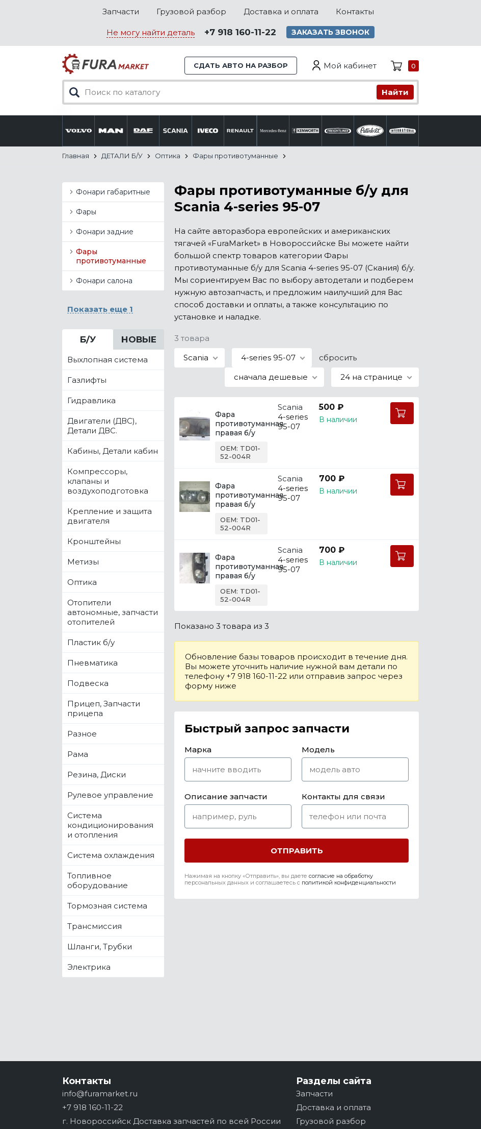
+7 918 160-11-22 (240, 32)
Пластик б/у (91, 642)
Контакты (355, 11)
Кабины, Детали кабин (112, 451)
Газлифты (86, 380)
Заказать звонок (330, 32)
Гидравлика (91, 400)
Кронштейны (94, 541)
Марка (197, 749)
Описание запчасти (226, 796)
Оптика (82, 582)
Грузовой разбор (191, 11)
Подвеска (88, 683)
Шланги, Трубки (99, 946)
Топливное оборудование (97, 880)
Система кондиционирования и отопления (110, 825)
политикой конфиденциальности (349, 882)
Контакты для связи (343, 796)
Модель (318, 749)
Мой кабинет (350, 65)
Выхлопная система (107, 359)
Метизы (83, 562)
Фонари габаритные (113, 192)
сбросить (338, 357)
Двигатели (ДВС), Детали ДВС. (102, 425)
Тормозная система (107, 906)
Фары (86, 211)
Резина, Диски (96, 774)
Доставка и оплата (281, 11)
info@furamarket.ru (100, 1093)
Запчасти (120, 11)
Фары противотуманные (111, 256)
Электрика (89, 967)
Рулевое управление (110, 795)
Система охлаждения (110, 855)
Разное (82, 734)
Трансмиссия (94, 926)
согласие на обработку (341, 875)
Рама (77, 754)
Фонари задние (104, 231)
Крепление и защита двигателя (109, 516)
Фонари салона (104, 280)
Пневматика (92, 663)
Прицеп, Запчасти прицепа (103, 708)
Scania (290, 407)
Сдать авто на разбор (241, 65)
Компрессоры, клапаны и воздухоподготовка (107, 481)
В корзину (402, 413)
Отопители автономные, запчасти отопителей (112, 612)
